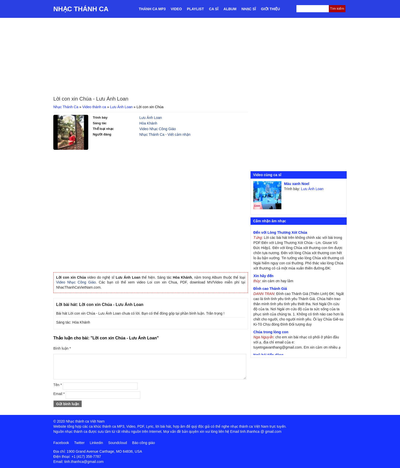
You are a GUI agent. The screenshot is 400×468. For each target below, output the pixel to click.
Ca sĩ (213, 9)
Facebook (61, 443)
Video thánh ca (94, 107)
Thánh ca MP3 (152, 9)
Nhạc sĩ (249, 9)
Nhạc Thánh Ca (80, 9)
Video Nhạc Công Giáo (157, 129)
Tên (57, 385)
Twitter (79, 443)
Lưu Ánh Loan (121, 107)
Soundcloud (117, 443)
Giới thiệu (270, 9)
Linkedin (96, 443)
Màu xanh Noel (296, 184)
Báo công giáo (143, 443)
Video (176, 9)
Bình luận (62, 348)
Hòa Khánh (148, 123)
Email (59, 394)
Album (229, 9)
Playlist (195, 9)
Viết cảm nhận (179, 134)
